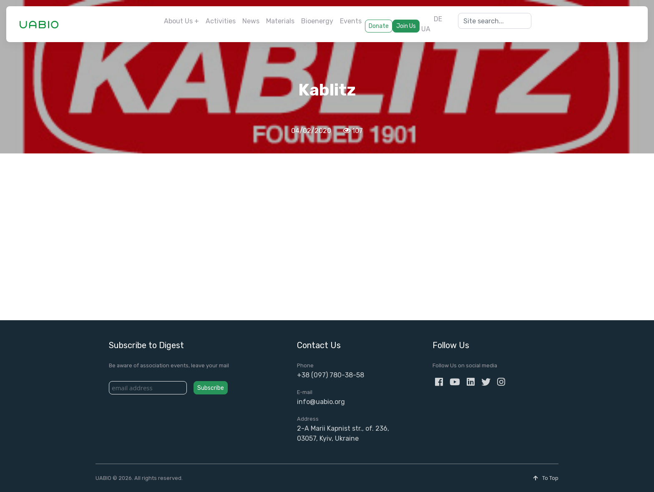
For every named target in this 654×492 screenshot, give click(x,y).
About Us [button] (178, 21)
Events (351, 21)
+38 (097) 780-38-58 (330, 375)
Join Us (406, 26)
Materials (280, 21)
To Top (545, 478)
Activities (221, 21)
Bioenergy (317, 21)
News (250, 21)
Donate (379, 26)
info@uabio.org (321, 402)
